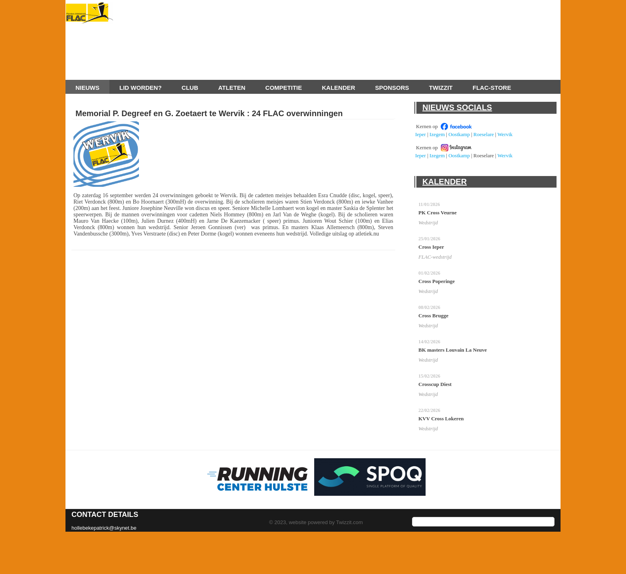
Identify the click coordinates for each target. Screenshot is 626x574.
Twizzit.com (349, 522)
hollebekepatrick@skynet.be (104, 528)
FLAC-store (492, 87)
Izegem (437, 134)
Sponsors (392, 87)
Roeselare (483, 134)
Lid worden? (140, 87)
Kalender (338, 87)
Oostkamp (459, 134)
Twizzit (441, 87)
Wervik (505, 134)
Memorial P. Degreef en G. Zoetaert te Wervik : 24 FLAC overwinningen (209, 113)
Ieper (420, 134)
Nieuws (87, 87)
